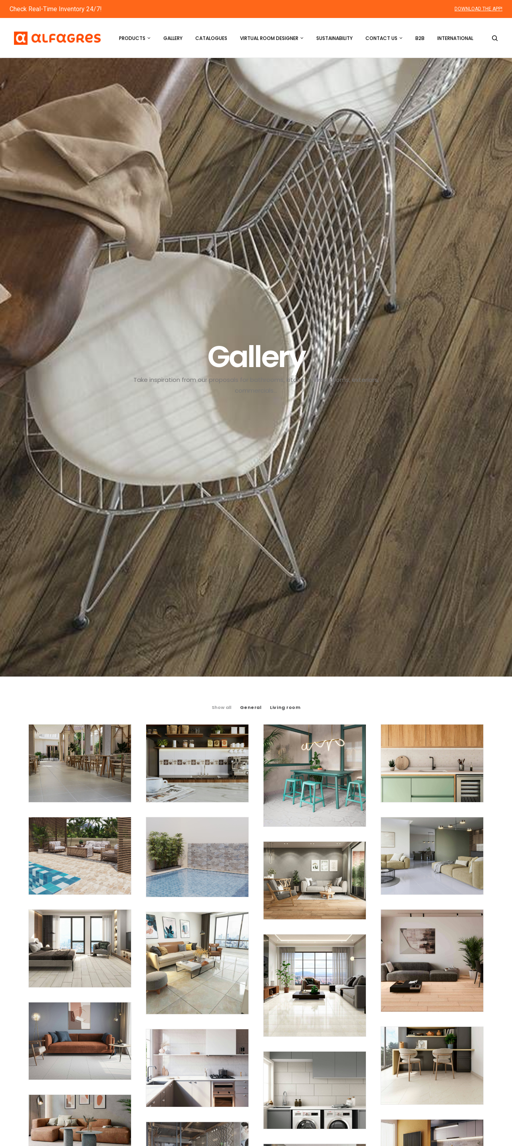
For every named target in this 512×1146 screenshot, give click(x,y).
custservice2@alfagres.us (91, 1096)
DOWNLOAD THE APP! (478, 9)
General (251, 244)
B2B (420, 38)
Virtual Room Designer (272, 38)
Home (278, 1007)
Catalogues (211, 38)
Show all (221, 244)
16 (284, 898)
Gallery (173, 38)
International (455, 38)
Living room (285, 244)
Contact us (384, 38)
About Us (282, 1059)
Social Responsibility (297, 1080)
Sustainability (334, 38)
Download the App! (446, 1085)
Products (135, 38)
